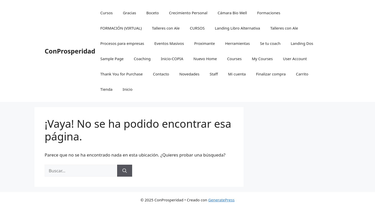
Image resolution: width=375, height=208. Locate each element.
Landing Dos (302, 43)
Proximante (204, 43)
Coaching (142, 58)
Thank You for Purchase (121, 73)
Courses (234, 58)
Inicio (127, 89)
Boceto (152, 12)
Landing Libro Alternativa (237, 28)
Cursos (106, 12)
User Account (295, 58)
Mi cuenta (237, 73)
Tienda (106, 89)
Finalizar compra (270, 73)
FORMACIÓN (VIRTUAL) (121, 28)
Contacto (161, 73)
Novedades (189, 73)
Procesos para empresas (122, 43)
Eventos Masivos (169, 43)
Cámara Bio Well (232, 12)
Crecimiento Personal (188, 12)
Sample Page (111, 58)
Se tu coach (270, 43)
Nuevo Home (205, 58)
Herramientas (237, 43)
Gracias (129, 12)
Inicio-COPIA (172, 58)
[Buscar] (124, 171)
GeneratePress (221, 199)
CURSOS (197, 28)
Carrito (302, 73)
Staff (214, 73)
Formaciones (268, 12)
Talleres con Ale (166, 28)
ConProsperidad (70, 51)
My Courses (262, 58)
